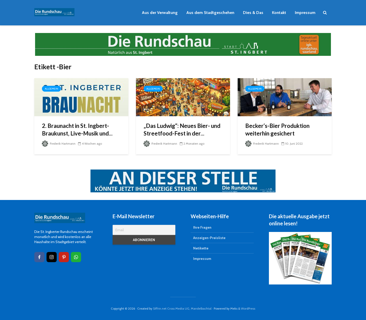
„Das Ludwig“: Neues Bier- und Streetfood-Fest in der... (182, 129)
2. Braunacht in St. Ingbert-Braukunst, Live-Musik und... (77, 129)
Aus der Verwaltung (160, 12)
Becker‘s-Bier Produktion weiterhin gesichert (277, 129)
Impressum (305, 12)
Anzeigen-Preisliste (209, 237)
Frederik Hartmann (58, 143)
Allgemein (51, 88)
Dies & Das (253, 12)
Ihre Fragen (202, 227)
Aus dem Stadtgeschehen (210, 12)
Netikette (200, 248)
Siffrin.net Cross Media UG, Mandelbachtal (182, 308)
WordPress (248, 308)
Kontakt (279, 12)
